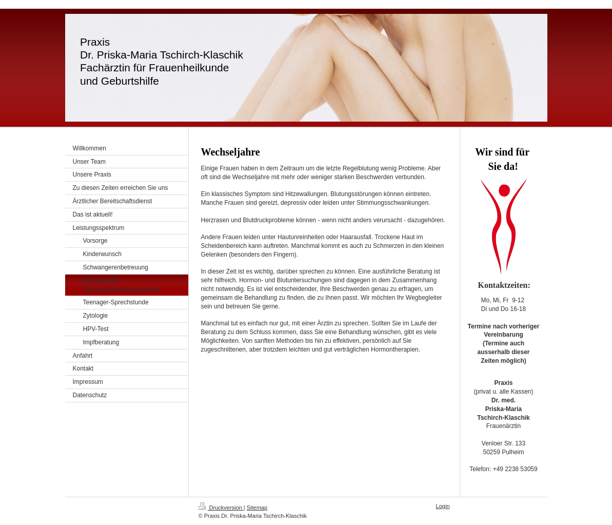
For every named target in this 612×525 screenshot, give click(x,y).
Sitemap (257, 507)
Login (443, 506)
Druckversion (221, 507)
